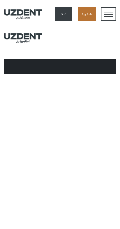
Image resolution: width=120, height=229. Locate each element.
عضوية (87, 14)
